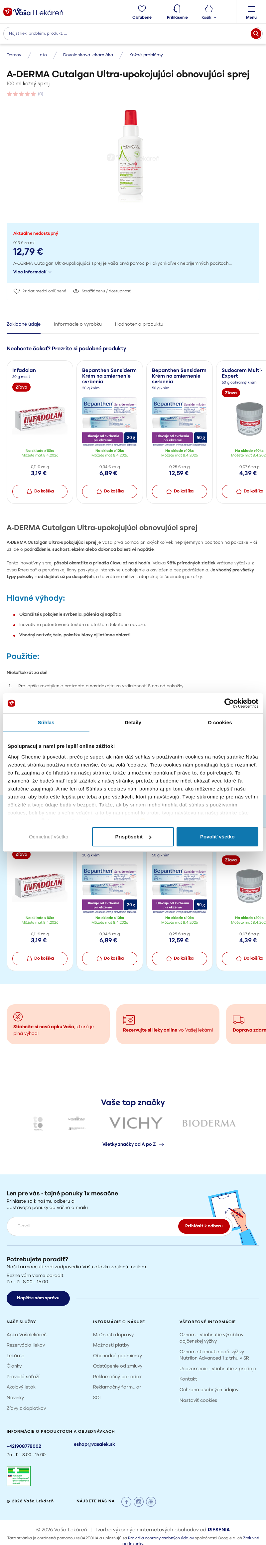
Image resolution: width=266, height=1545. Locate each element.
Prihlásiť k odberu (204, 1226)
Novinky (15, 1397)
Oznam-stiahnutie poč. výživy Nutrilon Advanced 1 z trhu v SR (214, 1355)
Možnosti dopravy (113, 1335)
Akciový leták (21, 1387)
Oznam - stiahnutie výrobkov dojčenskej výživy (211, 1338)
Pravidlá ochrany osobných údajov (161, 1538)
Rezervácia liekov (26, 1345)
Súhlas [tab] (46, 722)
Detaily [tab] (133, 722)
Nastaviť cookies (198, 1400)
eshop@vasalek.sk (94, 1444)
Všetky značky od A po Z (133, 1144)
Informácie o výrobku (78, 324)
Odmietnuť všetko (48, 836)
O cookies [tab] (220, 722)
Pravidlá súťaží (23, 1377)
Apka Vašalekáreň (27, 1335)
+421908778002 (24, 1446)
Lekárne (15, 1356)
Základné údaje (24, 324)
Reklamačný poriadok (117, 1377)
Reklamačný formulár (117, 1387)
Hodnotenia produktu (139, 324)
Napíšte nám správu (38, 1298)
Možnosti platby (111, 1345)
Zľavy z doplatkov (26, 1408)
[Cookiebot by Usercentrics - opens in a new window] (229, 703)
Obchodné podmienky (117, 1356)
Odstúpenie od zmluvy (117, 1366)
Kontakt (188, 1379)
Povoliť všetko (217, 836)
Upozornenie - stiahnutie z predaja (218, 1369)
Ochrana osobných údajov (209, 1390)
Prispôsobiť (133, 836)
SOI (97, 1397)
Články (14, 1366)
